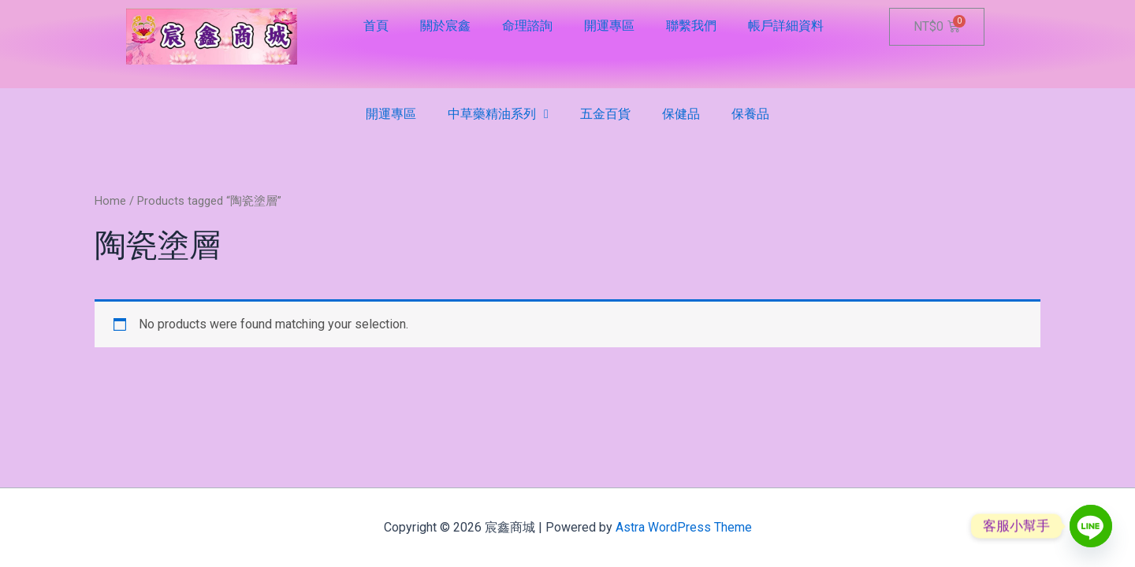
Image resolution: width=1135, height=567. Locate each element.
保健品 (681, 113)
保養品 (750, 113)
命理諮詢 (527, 25)
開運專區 (609, 25)
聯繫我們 (691, 25)
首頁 (376, 25)
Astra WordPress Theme (684, 527)
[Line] (1091, 526)
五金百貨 (605, 113)
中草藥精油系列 (498, 114)
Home (110, 201)
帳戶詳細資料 (786, 25)
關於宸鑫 (445, 25)
